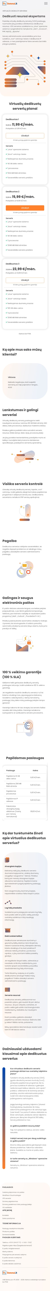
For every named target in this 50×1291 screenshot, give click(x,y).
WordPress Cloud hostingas (11, 1195)
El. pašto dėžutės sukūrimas (11, 1264)
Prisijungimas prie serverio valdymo (14, 1255)
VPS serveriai (6, 1198)
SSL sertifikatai (7, 1207)
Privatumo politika (8, 1231)
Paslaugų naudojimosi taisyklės (13, 1228)
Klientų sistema (7, 1252)
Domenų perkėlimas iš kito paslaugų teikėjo (17, 1204)
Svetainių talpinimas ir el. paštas (13, 1192)
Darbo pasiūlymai (8, 1218)
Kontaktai (5, 1215)
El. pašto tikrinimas (8, 1261)
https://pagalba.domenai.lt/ (22, 1245)
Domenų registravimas (10, 1201)
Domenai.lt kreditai (8, 1235)
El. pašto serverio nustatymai (12, 1258)
